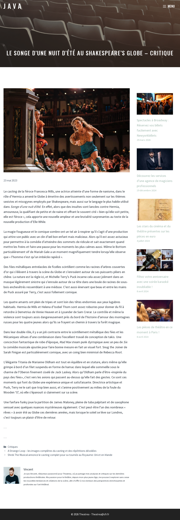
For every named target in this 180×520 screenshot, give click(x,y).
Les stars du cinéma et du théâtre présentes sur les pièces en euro (154, 231)
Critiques (13, 446)
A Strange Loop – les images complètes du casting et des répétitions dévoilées (52, 450)
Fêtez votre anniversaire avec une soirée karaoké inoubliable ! (152, 282)
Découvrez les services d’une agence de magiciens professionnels (154, 181)
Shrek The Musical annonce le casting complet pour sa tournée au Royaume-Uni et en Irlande (60, 455)
